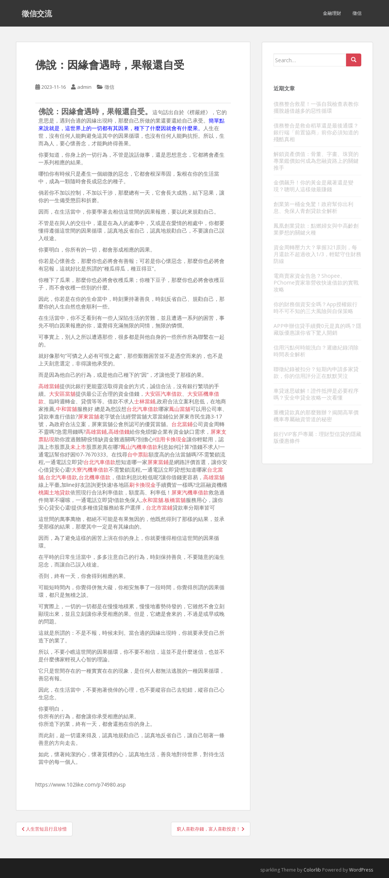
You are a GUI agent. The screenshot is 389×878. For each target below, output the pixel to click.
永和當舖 (152, 500)
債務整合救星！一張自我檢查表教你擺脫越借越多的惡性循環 (316, 107)
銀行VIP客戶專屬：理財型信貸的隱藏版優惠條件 (317, 437)
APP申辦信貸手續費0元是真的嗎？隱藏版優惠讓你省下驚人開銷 (317, 329)
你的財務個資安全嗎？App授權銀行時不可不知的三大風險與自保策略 (315, 308)
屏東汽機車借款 (190, 492)
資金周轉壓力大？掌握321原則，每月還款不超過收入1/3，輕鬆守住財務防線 (317, 254)
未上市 (78, 446)
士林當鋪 (144, 401)
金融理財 (332, 13)
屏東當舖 (88, 416)
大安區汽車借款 (163, 393)
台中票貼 (138, 454)
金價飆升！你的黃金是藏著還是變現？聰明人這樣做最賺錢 (313, 186)
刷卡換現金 (142, 484)
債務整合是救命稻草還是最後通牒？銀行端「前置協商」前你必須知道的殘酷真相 (316, 132)
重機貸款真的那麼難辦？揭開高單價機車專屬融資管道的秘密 (316, 416)
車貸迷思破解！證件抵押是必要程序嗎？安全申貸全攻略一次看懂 (316, 394)
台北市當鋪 (159, 507)
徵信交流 (37, 13)
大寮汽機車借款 (90, 469)
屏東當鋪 (158, 462)
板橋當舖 (175, 500)
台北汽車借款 (142, 408)
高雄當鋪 (49, 386)
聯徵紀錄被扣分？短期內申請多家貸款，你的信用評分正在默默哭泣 (316, 372)
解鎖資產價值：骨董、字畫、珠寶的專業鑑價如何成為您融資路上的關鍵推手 (316, 160)
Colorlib (312, 870)
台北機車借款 (95, 477)
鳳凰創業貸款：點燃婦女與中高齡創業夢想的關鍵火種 (316, 229)
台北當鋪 (182, 424)
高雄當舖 (214, 477)
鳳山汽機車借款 (139, 446)
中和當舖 (66, 408)
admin (84, 86)
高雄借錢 (119, 431)
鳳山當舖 (179, 408)
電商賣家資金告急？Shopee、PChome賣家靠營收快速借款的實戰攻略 (316, 282)
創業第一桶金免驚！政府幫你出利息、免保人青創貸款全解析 (313, 207)
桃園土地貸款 (54, 492)
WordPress (361, 870)
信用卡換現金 (171, 439)
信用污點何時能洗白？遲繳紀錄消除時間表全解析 (316, 351)
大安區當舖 (62, 393)
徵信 (357, 13)
